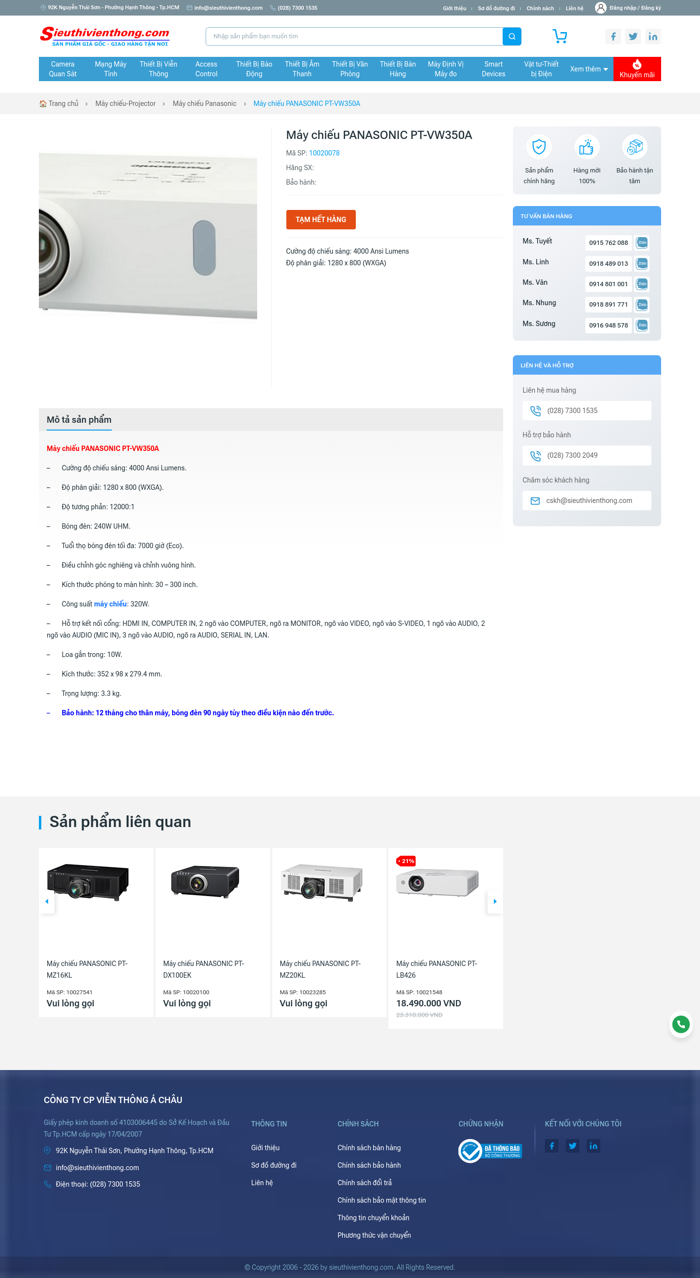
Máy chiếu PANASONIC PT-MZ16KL (87, 969)
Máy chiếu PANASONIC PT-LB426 (436, 969)
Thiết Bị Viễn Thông (158, 69)
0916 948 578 (608, 325)
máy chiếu (110, 604)
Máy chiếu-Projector (125, 103)
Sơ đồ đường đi (496, 8)
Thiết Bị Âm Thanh (302, 69)
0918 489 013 (608, 263)
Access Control (206, 69)
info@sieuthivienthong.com (225, 8)
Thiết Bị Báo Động (254, 69)
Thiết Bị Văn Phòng (350, 69)
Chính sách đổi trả (364, 1183)
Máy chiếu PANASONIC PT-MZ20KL (320, 969)
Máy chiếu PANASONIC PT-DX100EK (203, 969)
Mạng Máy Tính (110, 69)
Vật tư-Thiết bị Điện (542, 69)
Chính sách (540, 8)
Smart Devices (493, 69)
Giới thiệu (454, 8)
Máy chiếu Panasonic (204, 103)
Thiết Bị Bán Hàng (398, 69)
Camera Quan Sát (63, 69)
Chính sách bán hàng (369, 1148)
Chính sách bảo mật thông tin (381, 1200)
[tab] (79, 420)
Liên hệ (575, 8)
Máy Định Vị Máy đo (445, 69)
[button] (46, 902)
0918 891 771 (608, 304)
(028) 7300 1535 (293, 8)
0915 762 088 (608, 242)
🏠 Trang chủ (58, 103)
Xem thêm (589, 69)
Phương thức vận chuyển (374, 1235)
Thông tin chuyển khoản (373, 1218)
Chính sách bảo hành (369, 1165)
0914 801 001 (608, 284)
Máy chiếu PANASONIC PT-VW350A (307, 103)
